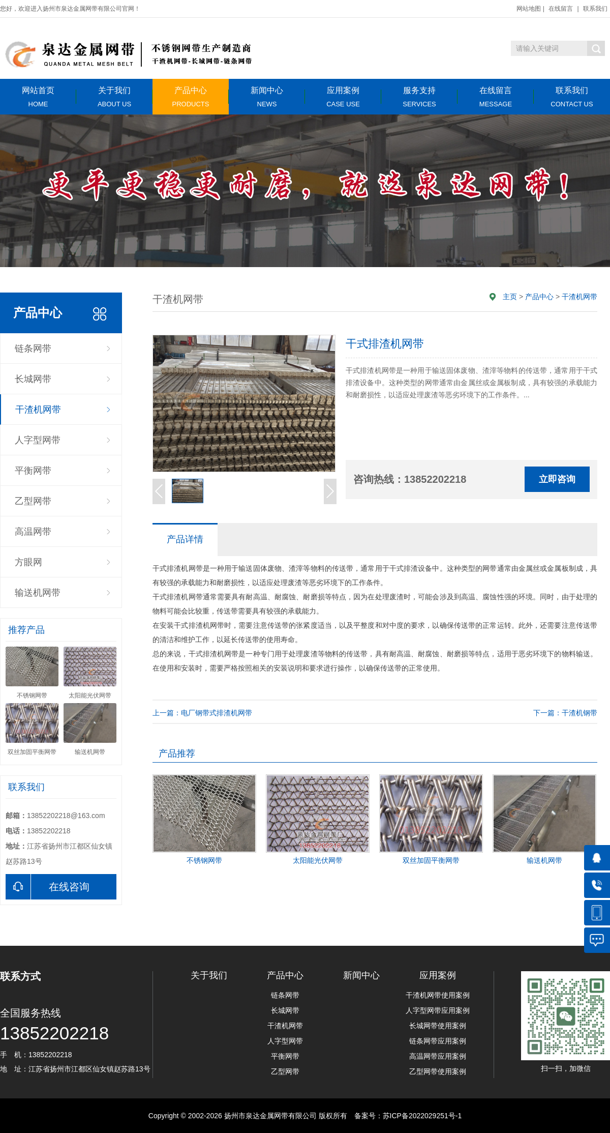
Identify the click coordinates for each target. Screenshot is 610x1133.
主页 (510, 297)
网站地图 (528, 8)
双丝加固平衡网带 (431, 860)
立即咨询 (557, 479)
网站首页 (38, 97)
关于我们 (114, 97)
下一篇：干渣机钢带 (565, 713)
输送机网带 (37, 593)
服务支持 (419, 97)
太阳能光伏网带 (318, 860)
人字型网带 (37, 440)
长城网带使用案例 (437, 1025)
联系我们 (595, 8)
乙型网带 (33, 501)
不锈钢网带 (204, 860)
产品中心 (190, 97)
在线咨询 (47, 886)
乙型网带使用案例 (437, 1071)
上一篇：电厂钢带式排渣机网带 (202, 713)
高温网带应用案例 (437, 1056)
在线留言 (560, 8)
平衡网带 (33, 471)
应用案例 (343, 97)
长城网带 (33, 379)
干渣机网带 (38, 409)
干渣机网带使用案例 (438, 995)
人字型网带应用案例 (438, 1010)
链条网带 (33, 348)
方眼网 (28, 562)
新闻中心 (267, 97)
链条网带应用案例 (437, 1040)
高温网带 (33, 532)
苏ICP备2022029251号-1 (422, 1116)
